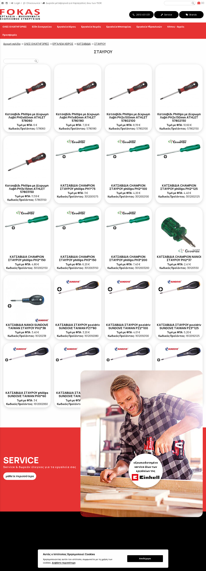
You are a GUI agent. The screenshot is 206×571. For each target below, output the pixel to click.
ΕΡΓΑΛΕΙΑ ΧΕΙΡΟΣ (63, 44)
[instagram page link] (7, 3)
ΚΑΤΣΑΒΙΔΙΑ (84, 44)
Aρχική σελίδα (11, 44)
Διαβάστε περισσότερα (64, 562)
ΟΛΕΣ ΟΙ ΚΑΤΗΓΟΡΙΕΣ (36, 44)
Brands (191, 14)
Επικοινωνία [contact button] (31, 3)
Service (166, 14)
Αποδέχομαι (145, 558)
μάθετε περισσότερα (20, 476)
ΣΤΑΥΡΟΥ (100, 44)
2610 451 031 (141, 14)
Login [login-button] (15, 3)
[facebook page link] (3, 3)
